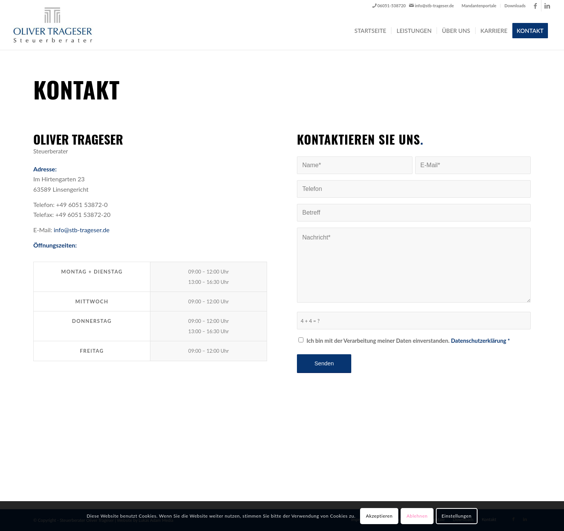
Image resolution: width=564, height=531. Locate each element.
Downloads (514, 5)
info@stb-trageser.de (434, 5)
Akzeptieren (379, 516)
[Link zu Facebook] (535, 5)
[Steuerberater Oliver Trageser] (59, 25)
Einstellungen (456, 516)
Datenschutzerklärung (478, 340)
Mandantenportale (478, 5)
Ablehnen (416, 516)
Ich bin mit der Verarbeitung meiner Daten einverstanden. (408, 340)
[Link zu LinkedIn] (547, 5)
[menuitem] (479, 6)
